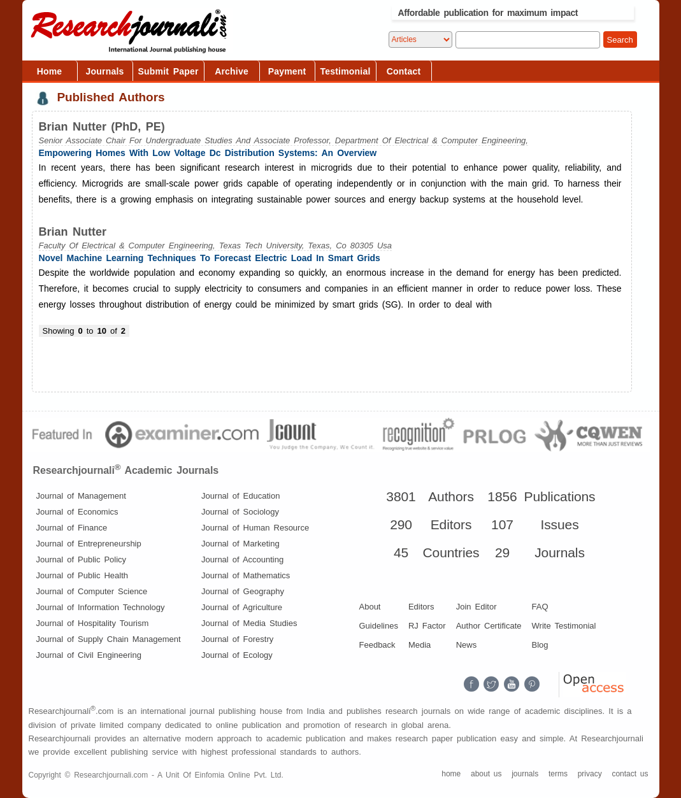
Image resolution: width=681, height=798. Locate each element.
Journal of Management (81, 496)
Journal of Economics (77, 512)
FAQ (540, 606)
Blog (540, 645)
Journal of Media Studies (249, 623)
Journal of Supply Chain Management (108, 639)
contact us (630, 773)
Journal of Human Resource (255, 527)
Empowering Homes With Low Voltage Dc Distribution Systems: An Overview (208, 153)
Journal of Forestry (237, 639)
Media (419, 645)
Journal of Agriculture (241, 607)
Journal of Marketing (240, 543)
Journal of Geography (242, 591)
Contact (404, 71)
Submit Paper (168, 71)
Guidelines (378, 626)
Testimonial (345, 71)
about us (486, 773)
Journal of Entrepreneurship (88, 543)
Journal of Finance (72, 527)
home (451, 773)
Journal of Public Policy (81, 559)
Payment (287, 71)
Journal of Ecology (237, 655)
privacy (590, 773)
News (466, 645)
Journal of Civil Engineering (88, 655)
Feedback (377, 645)
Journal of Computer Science (92, 591)
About (370, 606)
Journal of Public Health (82, 575)
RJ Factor (427, 626)
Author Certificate (489, 626)
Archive (231, 71)
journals (525, 773)
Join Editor (476, 606)
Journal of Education (240, 496)
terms (558, 773)
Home (49, 71)
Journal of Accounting (242, 559)
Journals (105, 71)
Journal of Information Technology (100, 607)
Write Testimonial (564, 626)
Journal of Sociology (240, 512)
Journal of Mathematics (245, 575)
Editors (421, 606)
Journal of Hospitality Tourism (92, 623)
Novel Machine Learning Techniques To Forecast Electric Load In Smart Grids (209, 258)
